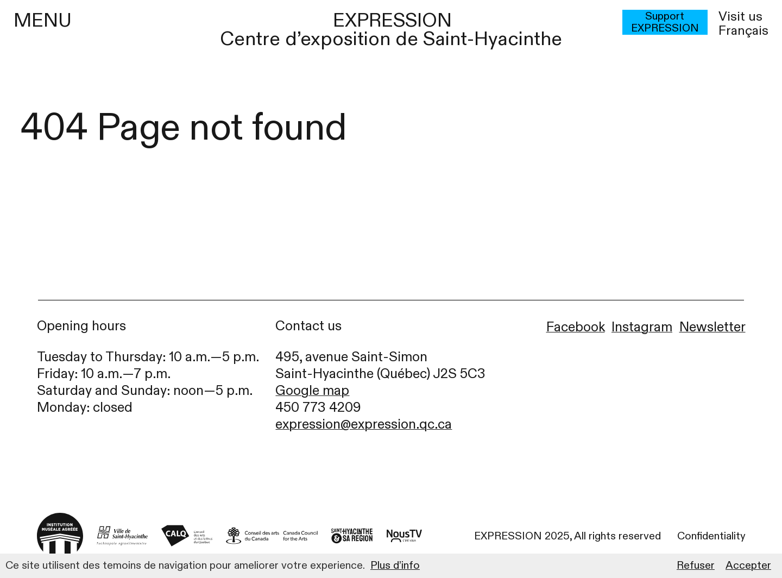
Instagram (641, 327)
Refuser (696, 565)
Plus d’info (395, 565)
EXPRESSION (392, 20)
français (743, 31)
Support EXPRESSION (665, 22)
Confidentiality (711, 536)
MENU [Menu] (43, 21)
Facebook (575, 327)
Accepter (748, 565)
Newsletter (712, 327)
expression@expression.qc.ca (363, 424)
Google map (312, 390)
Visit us (740, 17)
